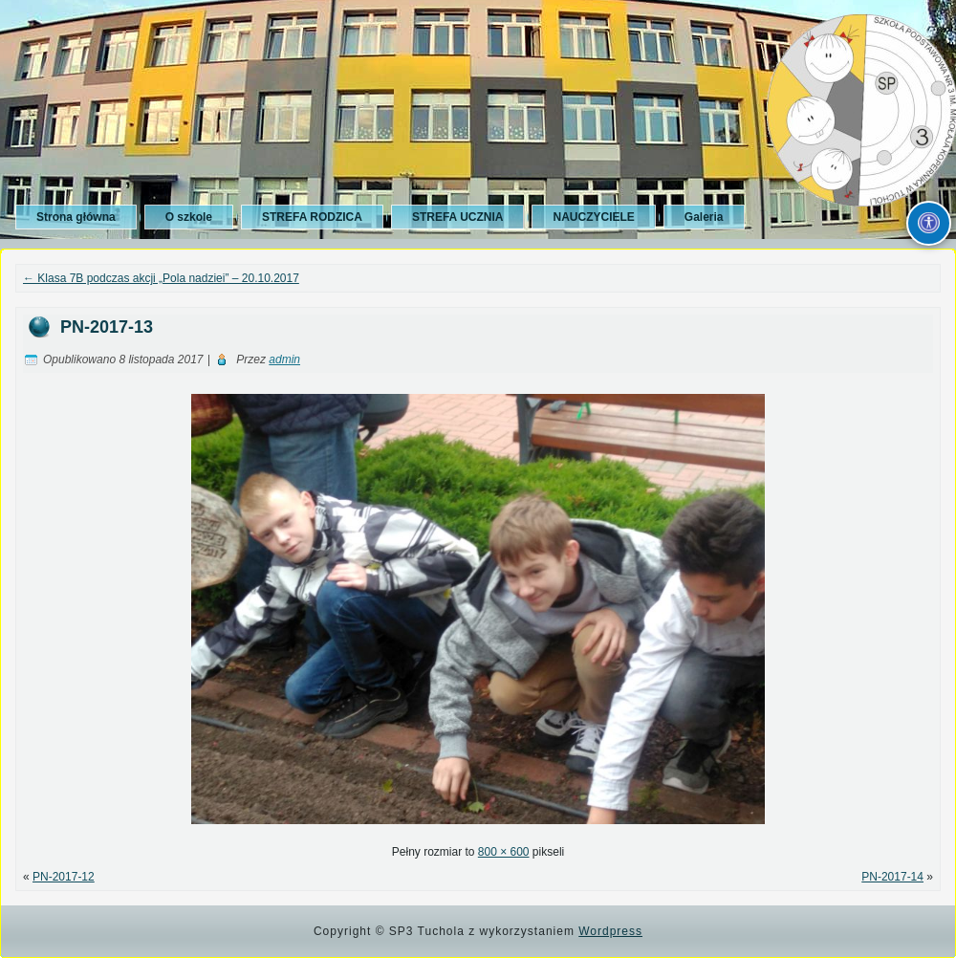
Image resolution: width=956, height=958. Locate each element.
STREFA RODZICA (312, 217)
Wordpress (610, 931)
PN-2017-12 (64, 876)
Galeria (704, 217)
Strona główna (76, 217)
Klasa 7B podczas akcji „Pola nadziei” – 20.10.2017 (161, 278)
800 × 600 (504, 852)
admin (284, 359)
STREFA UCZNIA (458, 217)
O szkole (188, 217)
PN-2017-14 (892, 876)
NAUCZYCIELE (593, 217)
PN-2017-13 (106, 327)
